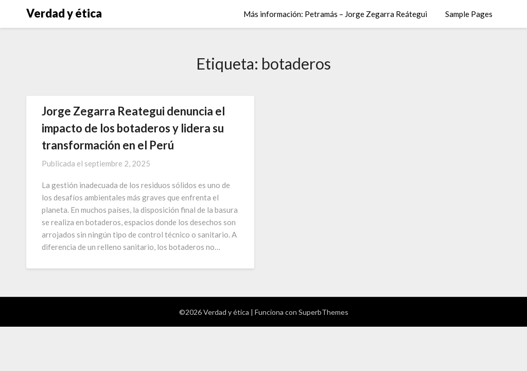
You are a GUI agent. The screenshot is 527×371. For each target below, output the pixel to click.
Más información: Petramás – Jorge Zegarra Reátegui (335, 14)
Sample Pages (469, 14)
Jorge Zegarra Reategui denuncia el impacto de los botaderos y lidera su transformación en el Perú (133, 128)
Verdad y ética (64, 13)
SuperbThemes (323, 312)
